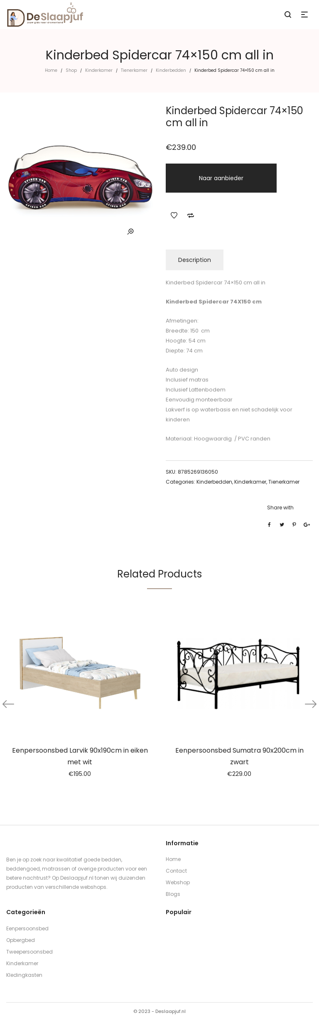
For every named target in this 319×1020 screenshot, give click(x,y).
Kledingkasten (24, 974)
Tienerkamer (134, 70)
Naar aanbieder (221, 178)
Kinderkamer (99, 70)
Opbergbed (20, 940)
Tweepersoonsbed (29, 951)
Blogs (173, 894)
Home (51, 70)
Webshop (178, 882)
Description (194, 260)
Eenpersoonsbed (27, 928)
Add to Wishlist (174, 215)
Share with (280, 507)
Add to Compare (190, 215)
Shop (71, 70)
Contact (176, 870)
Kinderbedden (171, 70)
